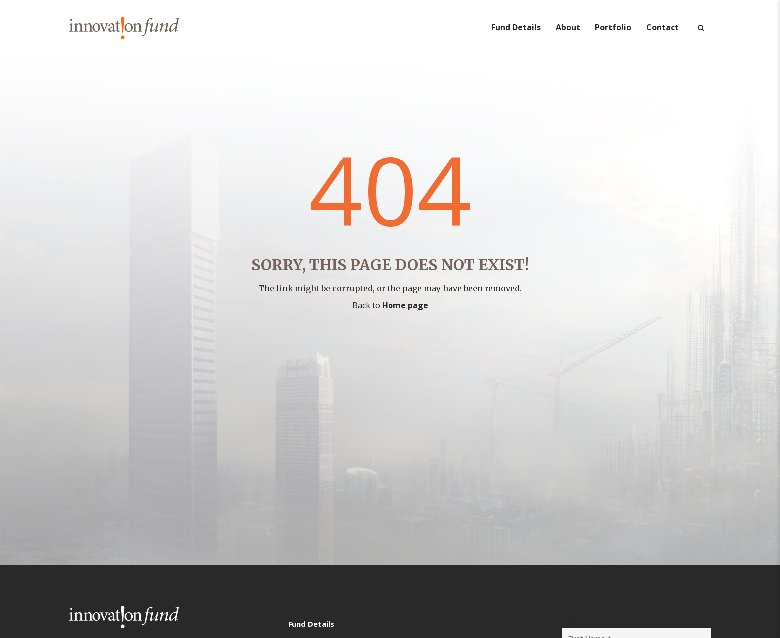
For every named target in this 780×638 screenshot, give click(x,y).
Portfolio (613, 27)
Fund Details (516, 27)
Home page (405, 305)
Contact (662, 27)
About (568, 27)
